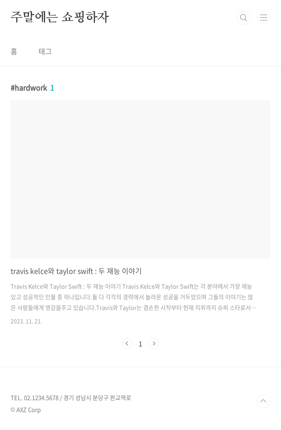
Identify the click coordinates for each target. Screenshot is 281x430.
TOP (263, 401)
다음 (153, 343)
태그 (45, 51)
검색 (243, 17)
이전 (127, 343)
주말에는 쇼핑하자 (60, 18)
